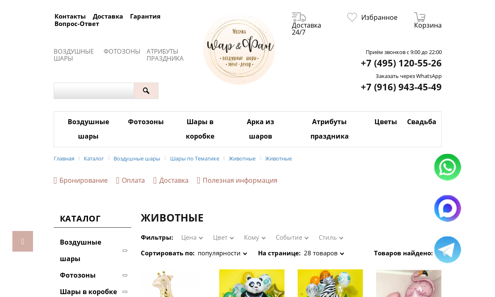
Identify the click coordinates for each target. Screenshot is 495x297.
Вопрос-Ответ (76, 23)
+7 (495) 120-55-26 (401, 63)
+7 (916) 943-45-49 (401, 87)
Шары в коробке (200, 129)
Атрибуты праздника (165, 55)
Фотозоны (122, 51)
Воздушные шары (74, 55)
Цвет (220, 237)
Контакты (70, 16)
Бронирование (81, 180)
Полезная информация (237, 180)
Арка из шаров (260, 129)
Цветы (385, 121)
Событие (289, 237)
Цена (189, 237)
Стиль (328, 237)
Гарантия (145, 16)
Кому (251, 237)
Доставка (108, 16)
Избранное (372, 17)
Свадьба (421, 121)
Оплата (130, 180)
